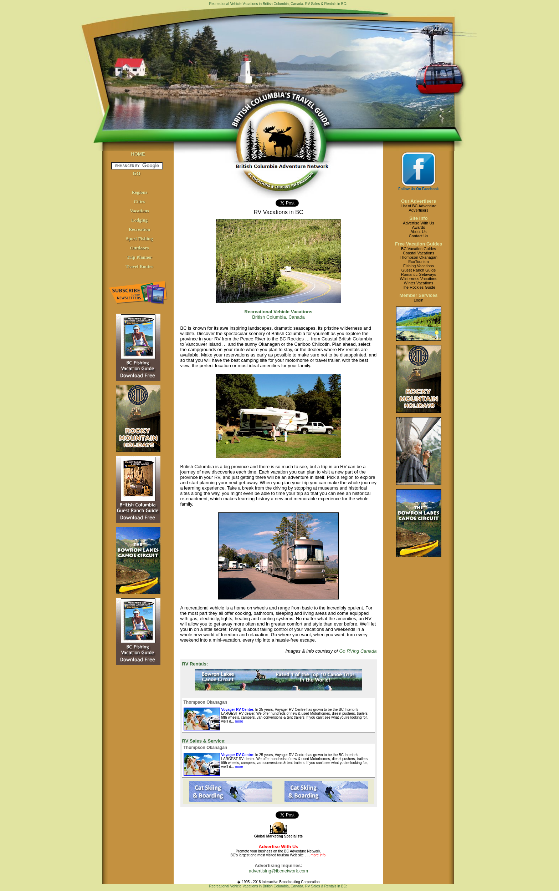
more (238, 721)
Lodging (139, 220)
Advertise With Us (418, 223)
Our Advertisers (418, 201)
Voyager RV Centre (237, 710)
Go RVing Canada (357, 651)
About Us (418, 231)
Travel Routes (139, 266)
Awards (418, 227)
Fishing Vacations (418, 266)
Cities (139, 201)
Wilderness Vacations (418, 279)
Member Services (419, 295)
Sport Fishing (139, 238)
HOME (138, 154)
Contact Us (418, 236)
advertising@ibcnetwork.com (278, 871)
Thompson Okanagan (418, 257)
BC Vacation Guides (418, 249)
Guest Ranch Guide (418, 270)
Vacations (139, 210)
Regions (139, 192)
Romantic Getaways (418, 274)
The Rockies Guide (418, 287)
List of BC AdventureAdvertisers (418, 208)
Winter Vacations (418, 283)
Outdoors (139, 247)
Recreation (139, 229)
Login (419, 300)
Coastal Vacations (418, 253)
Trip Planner (139, 257)
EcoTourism (418, 261)
